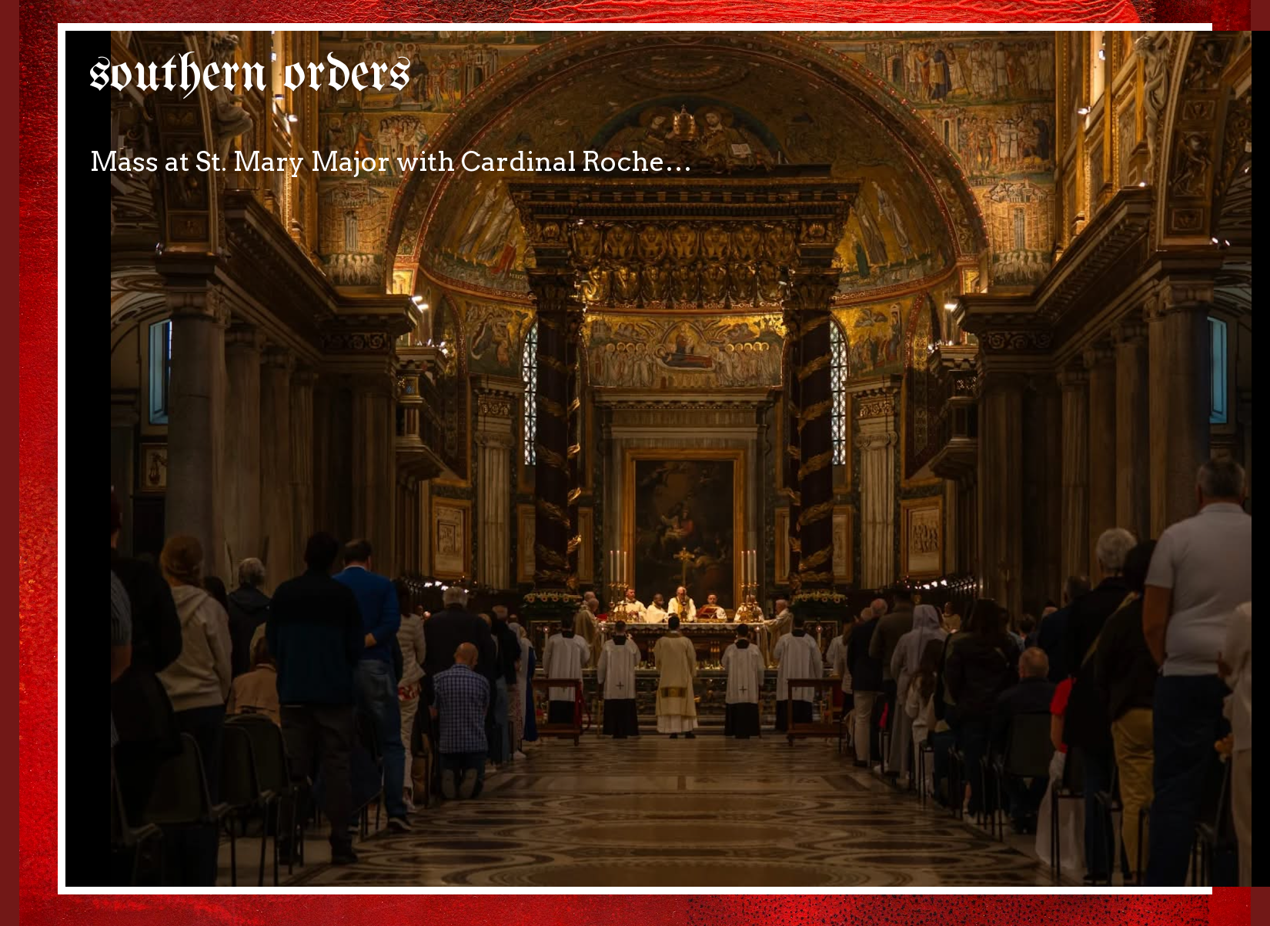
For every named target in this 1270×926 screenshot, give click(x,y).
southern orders (250, 76)
